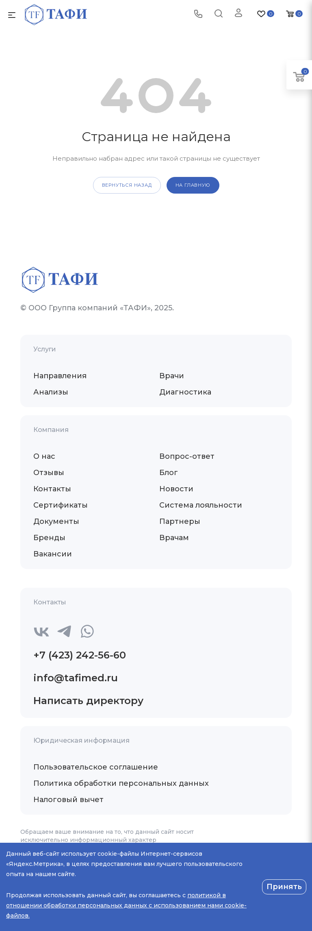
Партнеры (179, 521)
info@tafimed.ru (75, 678)
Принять (284, 886)
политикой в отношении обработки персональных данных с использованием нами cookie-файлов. (126, 905)
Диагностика (185, 392)
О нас (44, 456)
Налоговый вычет (68, 799)
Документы (56, 521)
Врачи (171, 375)
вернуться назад (127, 185)
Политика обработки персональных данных (121, 783)
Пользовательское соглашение (95, 767)
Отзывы (48, 472)
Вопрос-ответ (186, 456)
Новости (176, 488)
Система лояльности (200, 505)
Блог (168, 472)
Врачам (174, 537)
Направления (60, 375)
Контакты (52, 488)
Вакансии (52, 553)
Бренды (49, 537)
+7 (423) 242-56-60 (79, 655)
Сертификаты (60, 505)
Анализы (50, 392)
